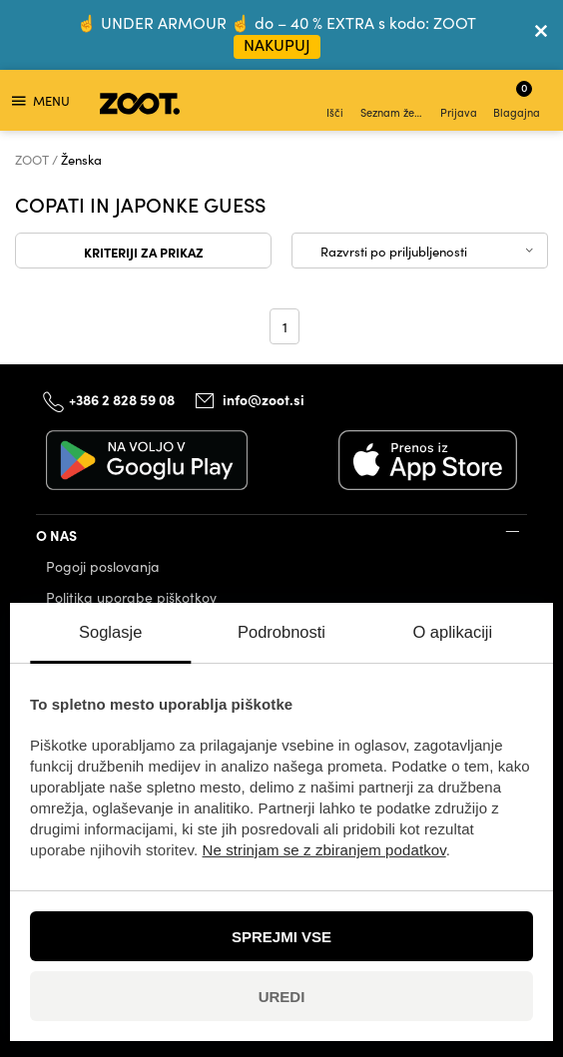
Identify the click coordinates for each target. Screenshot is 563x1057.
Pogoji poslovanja (103, 566)
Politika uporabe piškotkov (131, 597)
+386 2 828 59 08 (122, 399)
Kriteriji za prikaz (144, 252)
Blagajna (516, 99)
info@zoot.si (263, 399)
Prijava (458, 102)
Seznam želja (393, 102)
